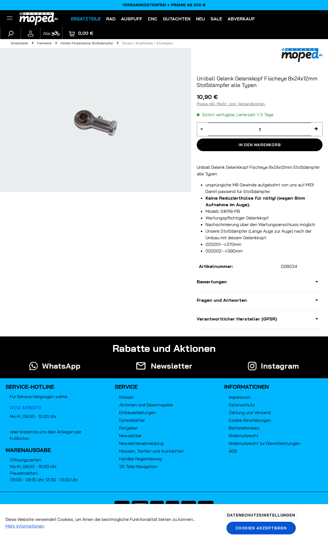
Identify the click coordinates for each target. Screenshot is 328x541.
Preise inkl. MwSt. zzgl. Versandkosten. (231, 103)
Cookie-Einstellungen (250, 420)
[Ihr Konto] (30, 33)
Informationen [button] (246, 386)
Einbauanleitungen (137, 412)
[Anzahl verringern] (202, 129)
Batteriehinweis (244, 428)
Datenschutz (242, 404)
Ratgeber (128, 428)
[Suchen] (10, 33)
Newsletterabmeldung (141, 443)
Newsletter (130, 435)
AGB (233, 451)
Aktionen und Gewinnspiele (146, 404)
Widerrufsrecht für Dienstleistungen (264, 443)
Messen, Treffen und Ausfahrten (151, 451)
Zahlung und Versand (249, 412)
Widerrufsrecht (243, 435)
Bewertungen (212, 281)
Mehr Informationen (25, 526)
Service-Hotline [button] (30, 386)
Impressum (240, 397)
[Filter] (9, 18)
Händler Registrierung (140, 458)
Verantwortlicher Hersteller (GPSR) (237, 319)
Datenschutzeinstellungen (261, 515)
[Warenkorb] (81, 33)
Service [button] (126, 386)
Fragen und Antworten (222, 300)
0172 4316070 (25, 407)
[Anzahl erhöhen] (316, 129)
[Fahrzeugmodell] (51, 33)
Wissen (126, 397)
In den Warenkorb (260, 144)
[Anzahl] (259, 129)
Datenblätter (132, 420)
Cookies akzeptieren (261, 528)
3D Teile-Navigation (138, 466)
